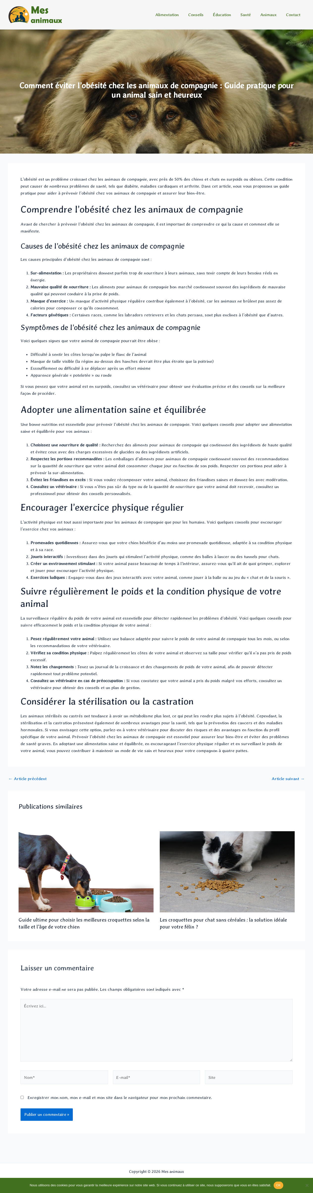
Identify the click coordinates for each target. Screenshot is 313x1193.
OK (278, 1185)
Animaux (270, 14)
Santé (248, 14)
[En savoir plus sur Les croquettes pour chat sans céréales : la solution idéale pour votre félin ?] (227, 871)
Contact (294, 14)
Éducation (225, 14)
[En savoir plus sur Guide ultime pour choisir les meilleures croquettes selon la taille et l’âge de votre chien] (86, 871)
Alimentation (172, 14)
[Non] (306, 1185)
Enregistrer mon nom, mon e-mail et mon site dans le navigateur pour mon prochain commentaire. (119, 1097)
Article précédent (27, 779)
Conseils (200, 14)
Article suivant (288, 779)
